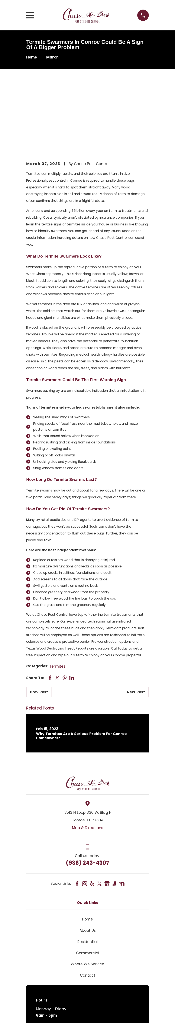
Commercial (87, 888)
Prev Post (39, 627)
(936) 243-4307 (87, 798)
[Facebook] (77, 818)
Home (87, 854)
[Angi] (114, 818)
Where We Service (87, 899)
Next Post (136, 627)
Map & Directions (87, 762)
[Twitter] (99, 818)
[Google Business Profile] (107, 818)
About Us (88, 865)
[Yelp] (92, 818)
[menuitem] (32, 1014)
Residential (87, 876)
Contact (87, 910)
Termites (57, 601)
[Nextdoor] (121, 818)
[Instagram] (84, 818)
